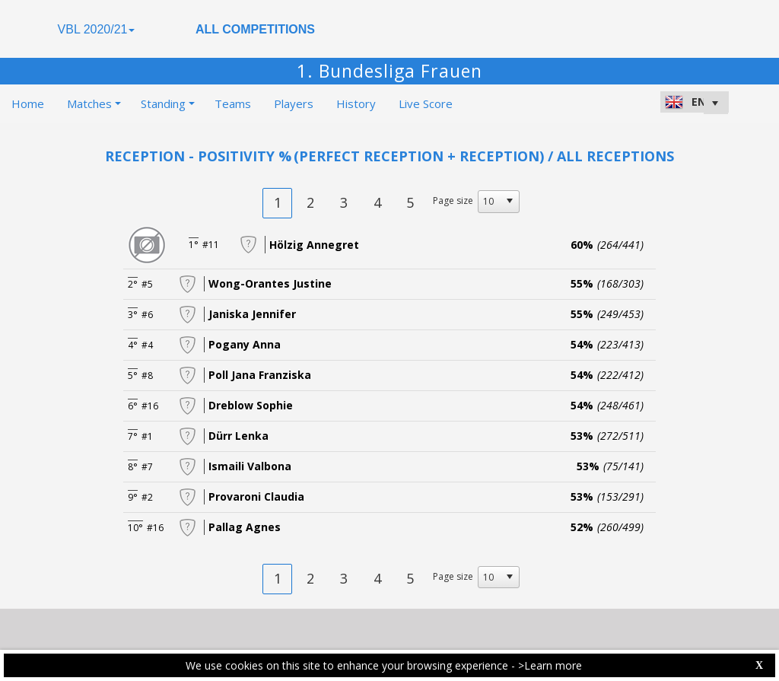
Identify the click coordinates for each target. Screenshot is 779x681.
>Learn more (550, 665)
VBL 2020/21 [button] (96, 29)
